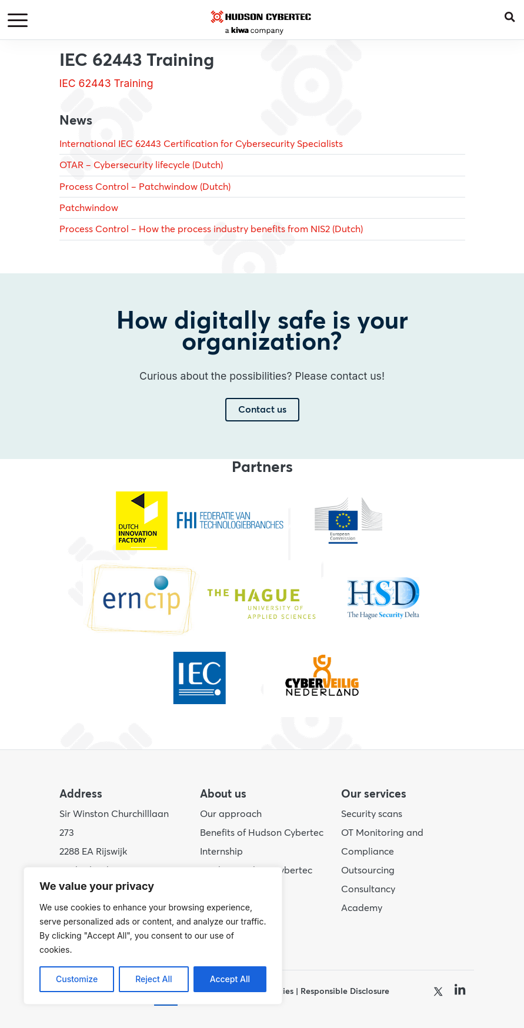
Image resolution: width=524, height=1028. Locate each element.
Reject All (153, 979)
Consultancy (368, 889)
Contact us (262, 409)
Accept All (230, 979)
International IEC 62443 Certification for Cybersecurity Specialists (201, 144)
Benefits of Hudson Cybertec (261, 833)
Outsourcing (368, 870)
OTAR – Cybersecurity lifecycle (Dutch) (141, 165)
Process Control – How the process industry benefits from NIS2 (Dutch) (211, 229)
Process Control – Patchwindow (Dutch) (145, 187)
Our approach (231, 814)
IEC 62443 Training (106, 83)
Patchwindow (88, 208)
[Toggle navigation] (19, 21)
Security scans (371, 814)
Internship (221, 851)
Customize (77, 979)
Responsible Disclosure (345, 991)
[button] (514, 14)
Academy (361, 908)
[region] (153, 935)
